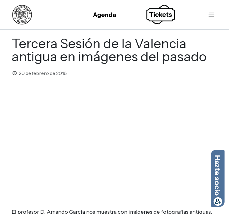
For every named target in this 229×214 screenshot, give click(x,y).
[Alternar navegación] (211, 15)
